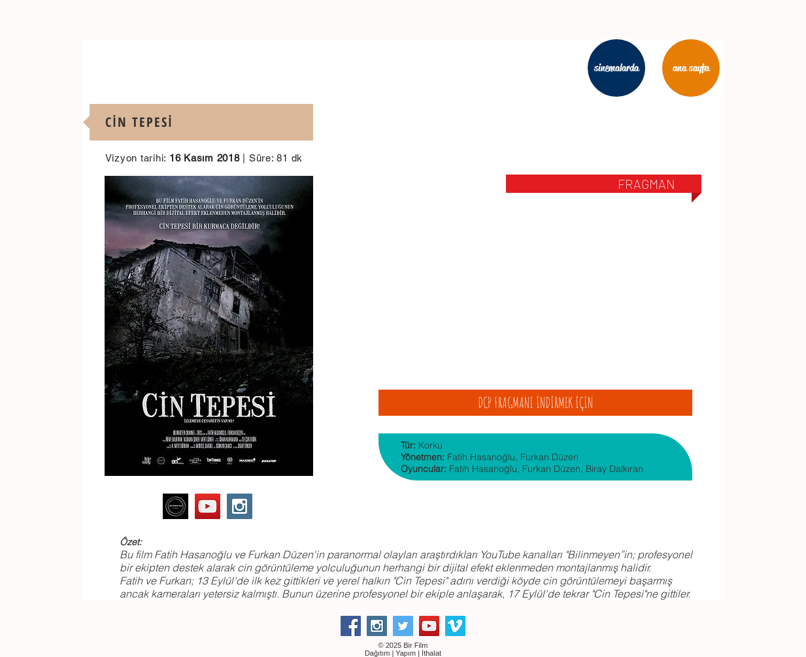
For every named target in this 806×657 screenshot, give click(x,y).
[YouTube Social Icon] (207, 506)
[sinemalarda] (616, 68)
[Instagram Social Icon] (239, 506)
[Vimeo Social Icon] (455, 626)
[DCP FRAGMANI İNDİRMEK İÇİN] (535, 403)
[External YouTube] (535, 280)
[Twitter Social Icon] (403, 626)
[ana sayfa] (691, 68)
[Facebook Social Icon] (351, 626)
